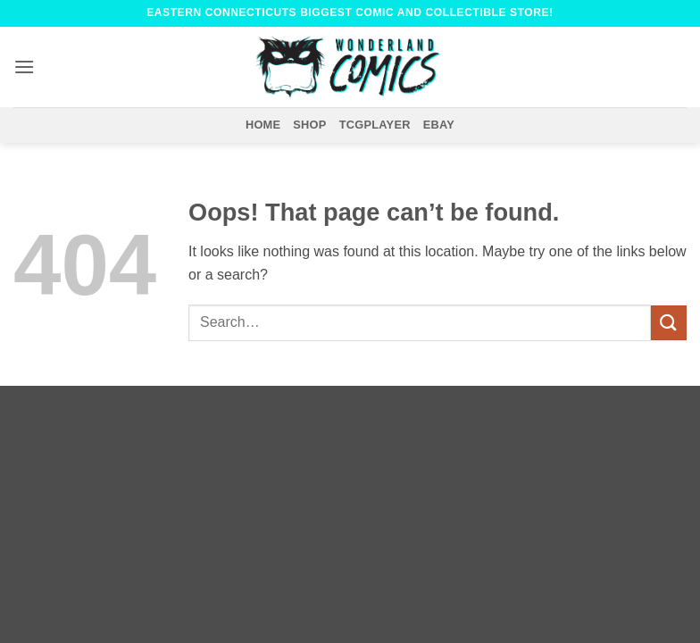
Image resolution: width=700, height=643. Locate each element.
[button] (24, 66)
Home (263, 124)
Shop (309, 124)
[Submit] (669, 322)
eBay (438, 124)
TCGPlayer (375, 124)
